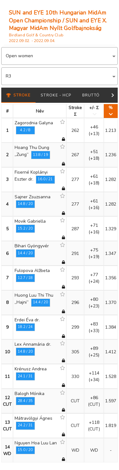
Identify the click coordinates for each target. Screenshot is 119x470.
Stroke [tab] (18, 95)
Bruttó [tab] (91, 95)
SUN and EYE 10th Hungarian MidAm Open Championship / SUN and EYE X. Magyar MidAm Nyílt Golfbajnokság (58, 20)
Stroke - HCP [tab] (56, 95)
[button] (59, 56)
